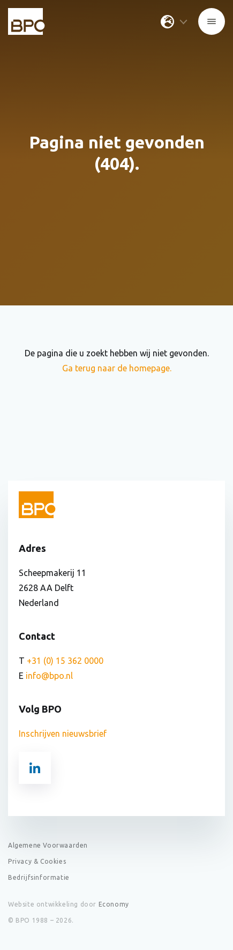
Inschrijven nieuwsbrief (63, 733)
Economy (114, 904)
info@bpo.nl (49, 675)
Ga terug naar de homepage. (116, 368)
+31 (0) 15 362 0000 (65, 660)
